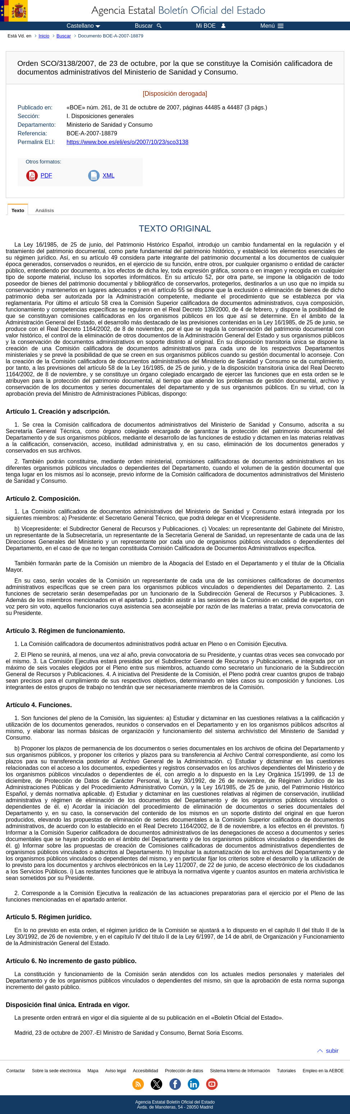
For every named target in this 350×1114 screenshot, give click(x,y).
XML (108, 175)
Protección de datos (184, 1070)
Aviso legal (115, 1070)
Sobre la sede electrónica (56, 1070)
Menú (271, 26)
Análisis (44, 210)
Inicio (43, 36)
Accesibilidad (145, 1070)
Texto (18, 210)
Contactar (15, 1070)
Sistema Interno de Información (240, 1070)
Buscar (63, 36)
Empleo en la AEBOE (323, 1070)
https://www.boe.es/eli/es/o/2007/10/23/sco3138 (127, 142)
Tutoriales (286, 1070)
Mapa (92, 1070)
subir (332, 1051)
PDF (46, 175)
